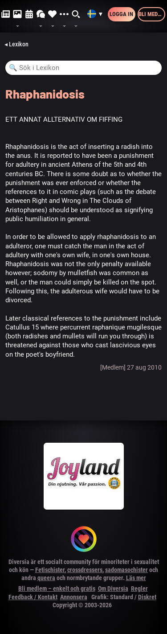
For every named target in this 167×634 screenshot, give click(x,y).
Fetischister (50, 569)
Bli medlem (151, 14)
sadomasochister (126, 569)
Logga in (121, 14)
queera (46, 577)
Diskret (147, 597)
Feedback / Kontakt (32, 597)
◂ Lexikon (16, 44)
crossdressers (84, 569)
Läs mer (136, 577)
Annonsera (73, 597)
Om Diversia (113, 588)
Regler (139, 588)
